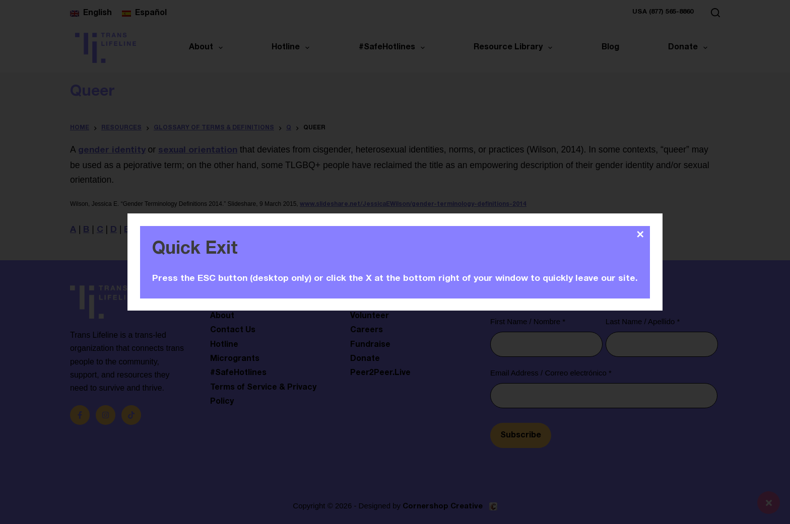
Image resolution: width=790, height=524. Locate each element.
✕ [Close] (640, 234)
